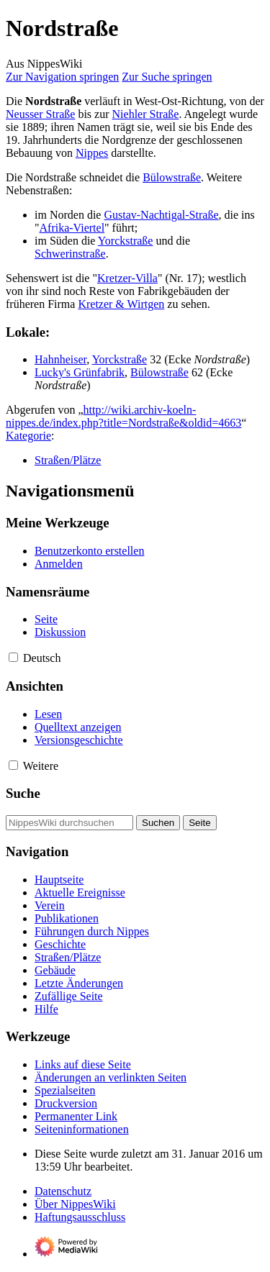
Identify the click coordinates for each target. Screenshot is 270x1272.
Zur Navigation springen (62, 77)
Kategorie (28, 436)
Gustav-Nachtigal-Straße (161, 215)
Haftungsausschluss (80, 1217)
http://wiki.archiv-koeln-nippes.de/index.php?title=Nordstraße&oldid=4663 (123, 416)
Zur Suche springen (167, 77)
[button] (13, 657)
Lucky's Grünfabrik (80, 372)
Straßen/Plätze (68, 460)
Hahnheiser (60, 359)
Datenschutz (63, 1191)
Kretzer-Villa (127, 278)
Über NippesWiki (75, 1204)
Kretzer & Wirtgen (121, 304)
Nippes (92, 153)
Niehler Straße (145, 114)
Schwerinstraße (70, 253)
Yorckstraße (125, 241)
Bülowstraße (172, 177)
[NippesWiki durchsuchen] (69, 822)
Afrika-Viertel (72, 228)
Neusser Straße (40, 114)
